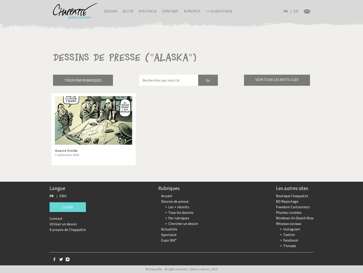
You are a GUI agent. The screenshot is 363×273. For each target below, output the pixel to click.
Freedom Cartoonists (293, 207)
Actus (128, 11)
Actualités (169, 229)
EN (296, 11)
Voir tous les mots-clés (277, 79)
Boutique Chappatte (292, 195)
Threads (289, 245)
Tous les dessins (181, 212)
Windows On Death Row (294, 218)
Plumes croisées (289, 212)
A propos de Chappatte (68, 229)
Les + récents (178, 207)
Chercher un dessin (183, 223)
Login (68, 207)
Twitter (289, 234)
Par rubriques (178, 218)
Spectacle (147, 11)
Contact (56, 218)
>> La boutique (219, 11)
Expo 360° (170, 11)
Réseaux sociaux (288, 223)
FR (286, 11)
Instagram (291, 229)
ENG (62, 195)
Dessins (110, 11)
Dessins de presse (175, 201)
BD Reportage (287, 201)
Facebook (290, 240)
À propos (192, 11)
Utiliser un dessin (63, 224)
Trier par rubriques (83, 80)
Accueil (166, 195)
